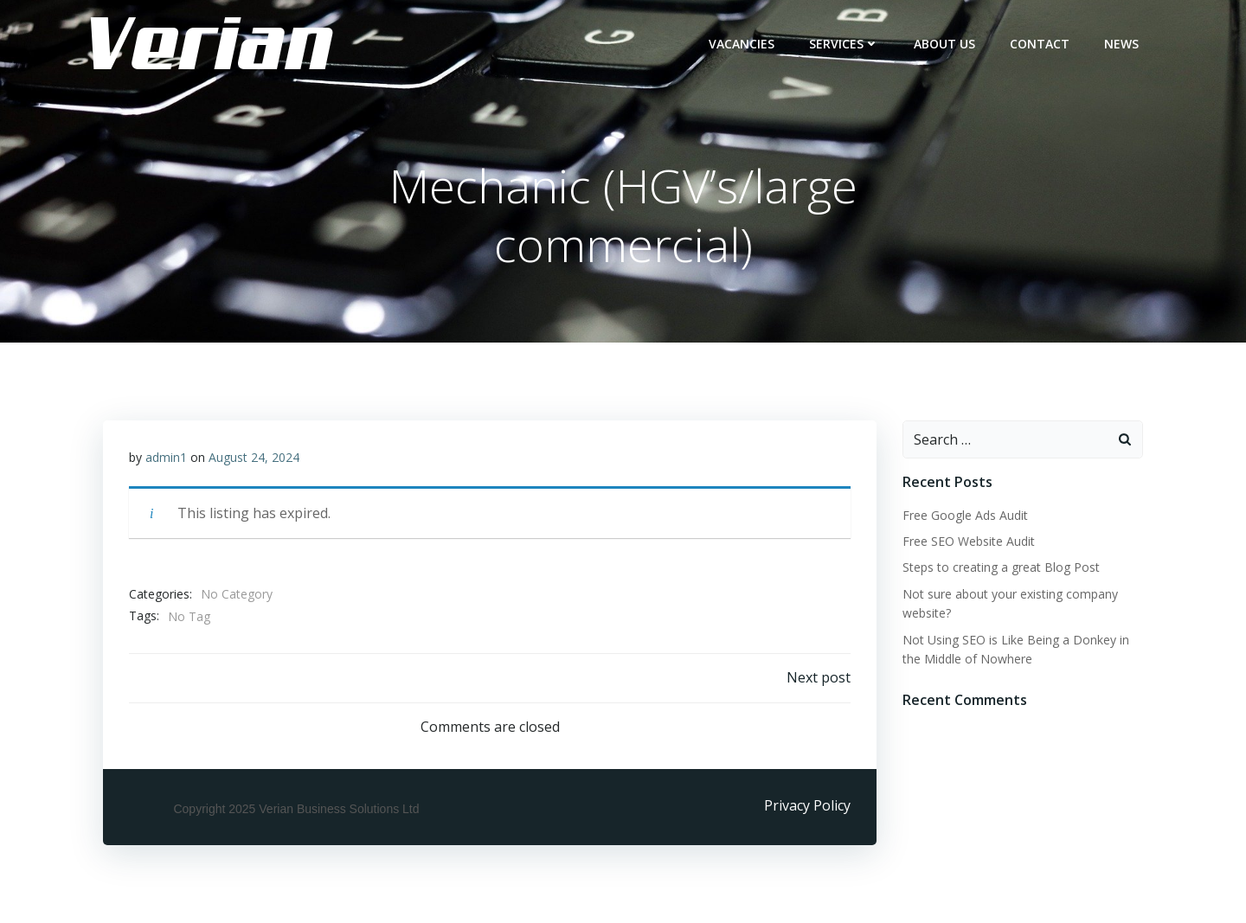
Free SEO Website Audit (968, 541)
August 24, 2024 (254, 457)
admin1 (166, 457)
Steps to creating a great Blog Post (1001, 567)
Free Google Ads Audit (965, 515)
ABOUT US (944, 43)
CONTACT (1039, 43)
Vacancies (741, 43)
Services (844, 43)
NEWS (1121, 43)
